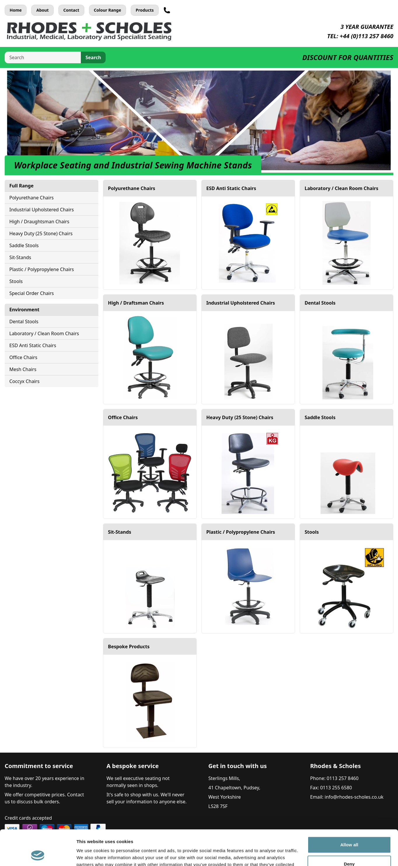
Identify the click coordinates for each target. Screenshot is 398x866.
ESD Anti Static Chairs (32, 345)
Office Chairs (23, 357)
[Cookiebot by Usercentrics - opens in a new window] (37, 854)
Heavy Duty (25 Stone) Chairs (41, 233)
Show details (90, 854)
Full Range (21, 185)
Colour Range (107, 10)
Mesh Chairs (22, 369)
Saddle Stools (24, 245)
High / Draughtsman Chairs (39, 221)
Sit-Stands (20, 257)
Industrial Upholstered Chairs (41, 209)
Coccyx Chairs (24, 381)
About (42, 10)
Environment (24, 309)
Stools (16, 281)
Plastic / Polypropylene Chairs (41, 269)
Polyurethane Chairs (31, 197)
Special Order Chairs (31, 293)
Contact (71, 10)
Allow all (349, 811)
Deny (349, 830)
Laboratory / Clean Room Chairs (44, 333)
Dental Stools (23, 321)
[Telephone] (166, 10)
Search (93, 57)
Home (16, 10)
